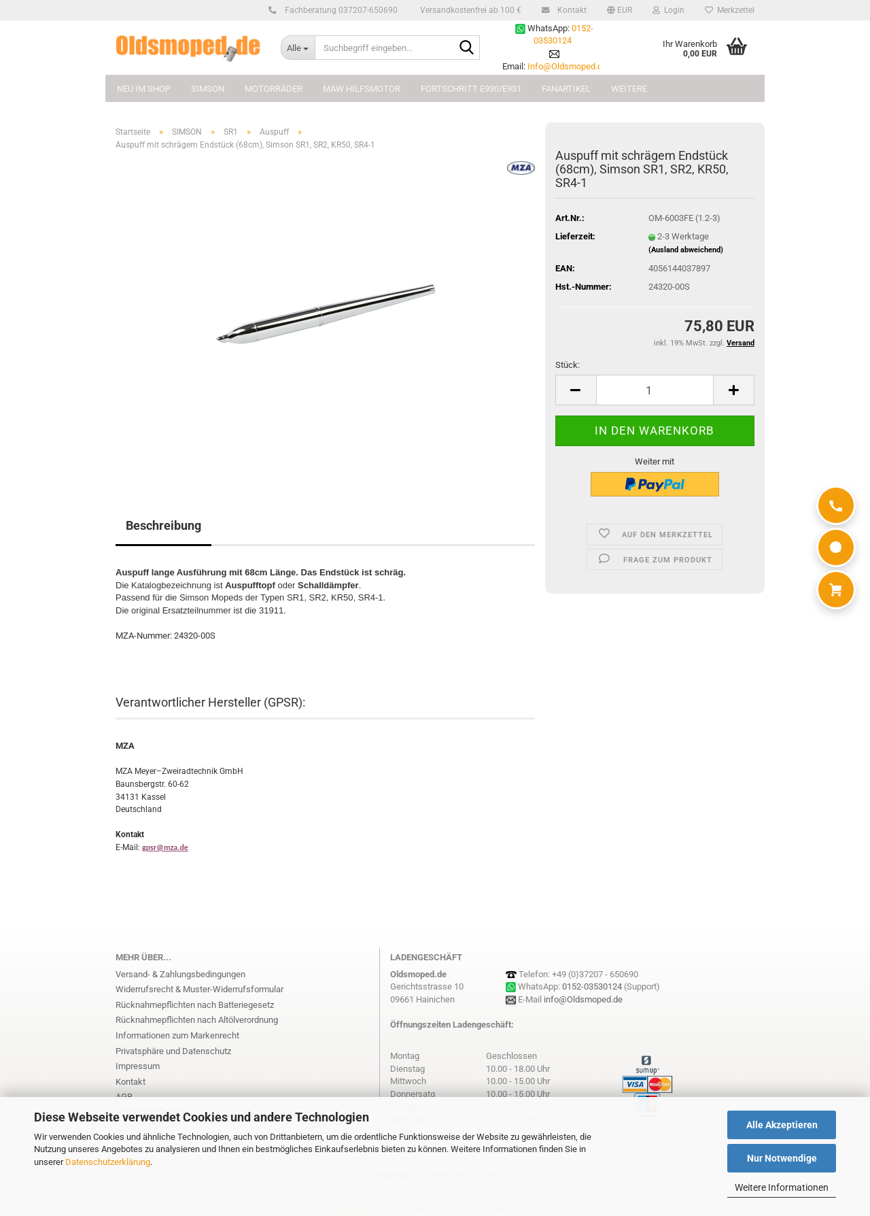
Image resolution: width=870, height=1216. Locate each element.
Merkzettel (729, 10)
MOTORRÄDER (273, 89)
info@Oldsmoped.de (583, 999)
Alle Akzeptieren (782, 1124)
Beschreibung (163, 525)
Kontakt (570, 10)
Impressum (138, 1066)
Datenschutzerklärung (107, 1162)
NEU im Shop (144, 89)
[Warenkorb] (836, 589)
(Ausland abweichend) (685, 250)
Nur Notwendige (782, 1158)
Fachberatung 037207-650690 (339, 10)
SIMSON (207, 89)
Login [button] (668, 10)
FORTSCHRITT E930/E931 (471, 89)
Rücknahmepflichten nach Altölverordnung (197, 1020)
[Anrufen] (836, 505)
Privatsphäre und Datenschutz (173, 1051)
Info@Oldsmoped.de (567, 66)
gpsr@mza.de (165, 847)
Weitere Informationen (782, 1187)
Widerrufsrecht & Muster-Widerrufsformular (199, 989)
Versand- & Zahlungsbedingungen (180, 974)
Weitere (629, 89)
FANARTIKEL (566, 89)
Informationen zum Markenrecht (177, 1035)
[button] (619, 10)
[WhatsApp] (836, 547)
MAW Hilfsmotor (361, 89)
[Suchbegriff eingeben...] (298, 47)
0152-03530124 (592, 986)
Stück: (567, 365)
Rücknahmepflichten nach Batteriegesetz (195, 1005)
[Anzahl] (655, 390)
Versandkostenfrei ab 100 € (469, 10)
